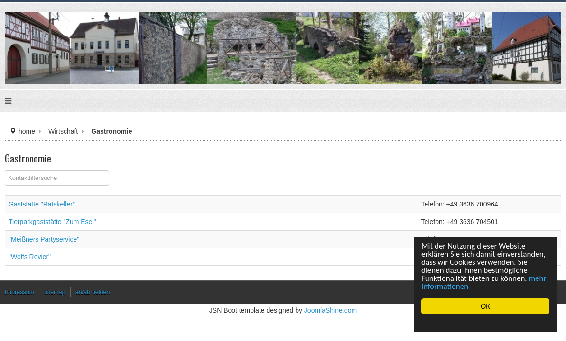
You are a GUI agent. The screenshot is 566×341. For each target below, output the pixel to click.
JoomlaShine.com (326, 314)
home (76, 132)
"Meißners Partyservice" (98, 240)
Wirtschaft (111, 132)
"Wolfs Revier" (85, 258)
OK (485, 306)
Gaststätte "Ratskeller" (96, 205)
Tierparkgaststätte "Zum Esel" (106, 223)
